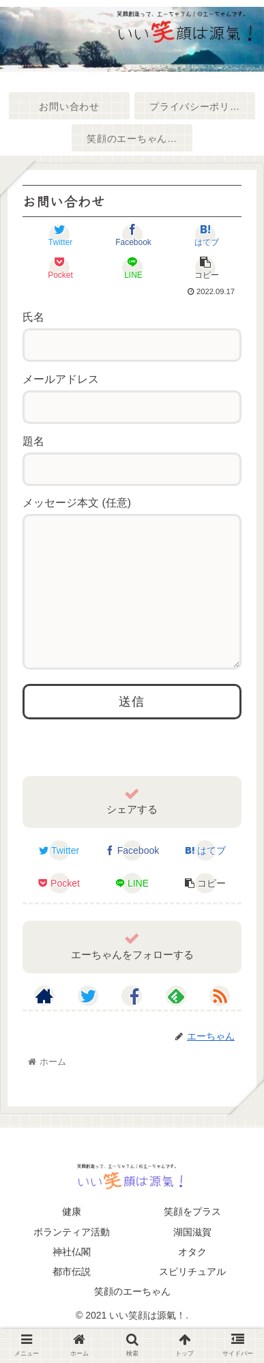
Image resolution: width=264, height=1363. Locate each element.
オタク (192, 1279)
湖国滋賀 (192, 1259)
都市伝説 (72, 1298)
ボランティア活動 (71, 1259)
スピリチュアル (192, 1298)
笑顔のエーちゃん (132, 1318)
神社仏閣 (72, 1279)
